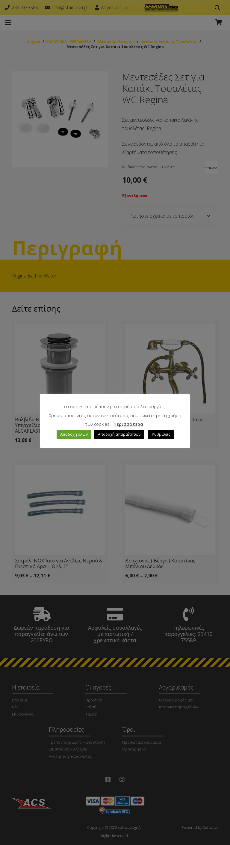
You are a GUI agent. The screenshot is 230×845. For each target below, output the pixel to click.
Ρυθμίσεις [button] (161, 434)
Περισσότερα (128, 424)
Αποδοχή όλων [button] (74, 434)
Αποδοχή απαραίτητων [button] (119, 434)
